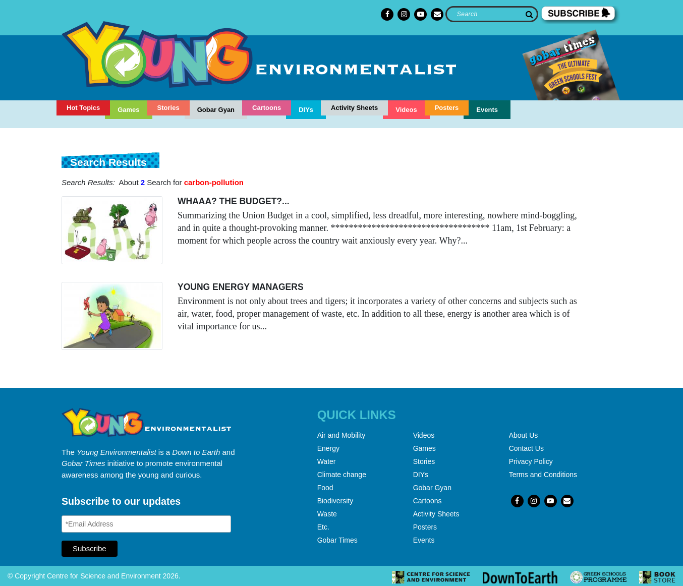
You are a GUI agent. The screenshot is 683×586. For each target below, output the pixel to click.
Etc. (323, 527)
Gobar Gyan (216, 109)
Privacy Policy (531, 461)
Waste (327, 514)
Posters (447, 107)
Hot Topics (83, 107)
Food (325, 488)
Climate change (341, 475)
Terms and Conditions (543, 475)
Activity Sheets (354, 107)
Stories (168, 107)
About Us (523, 435)
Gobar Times (337, 540)
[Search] (491, 14)
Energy (328, 448)
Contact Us (526, 448)
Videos (406, 109)
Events (487, 109)
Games (128, 109)
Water (326, 461)
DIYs (306, 109)
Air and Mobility (341, 435)
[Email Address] (146, 524)
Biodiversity (335, 501)
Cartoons (266, 107)
